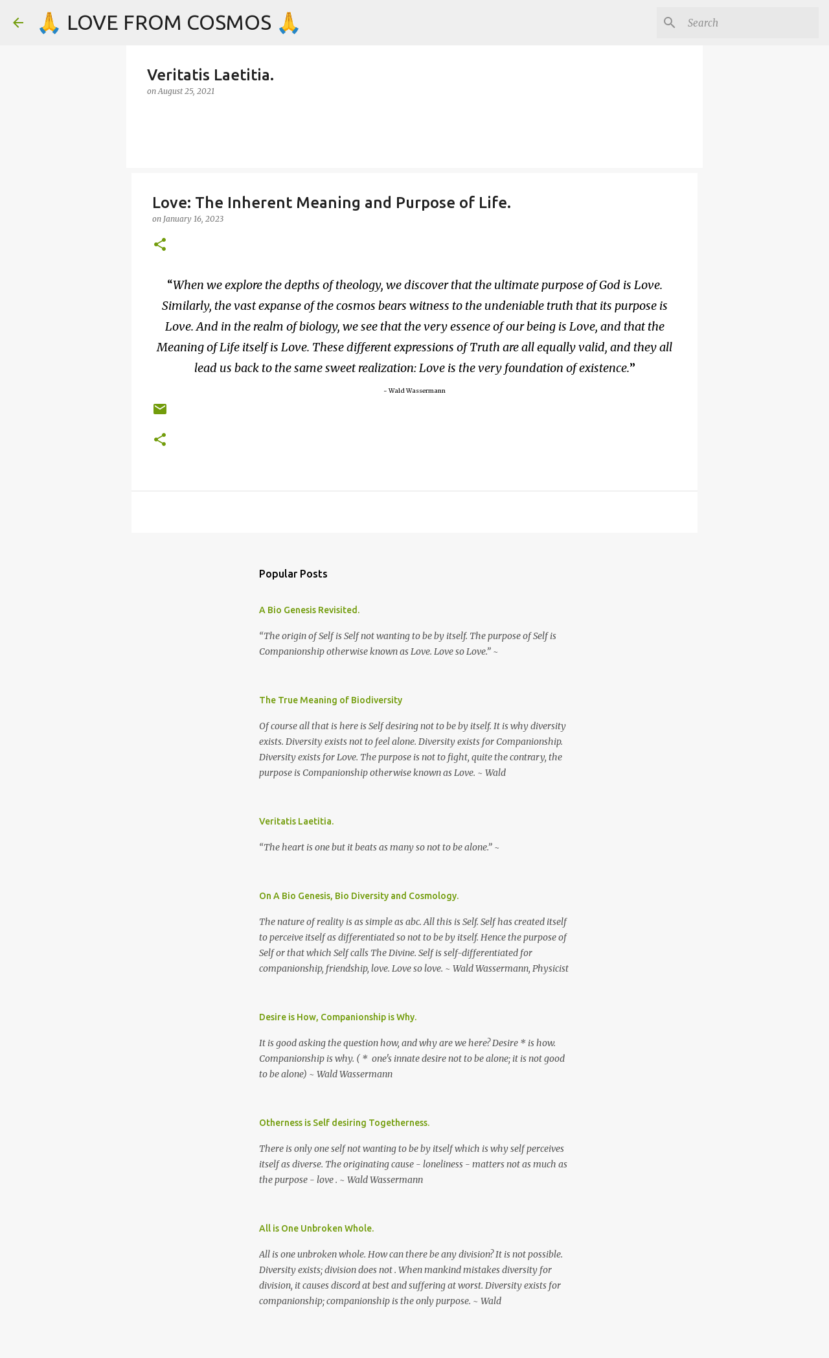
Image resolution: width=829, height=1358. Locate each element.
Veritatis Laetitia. (296, 821)
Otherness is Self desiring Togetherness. (344, 1123)
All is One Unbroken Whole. (316, 1228)
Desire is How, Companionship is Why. (337, 1017)
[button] (160, 245)
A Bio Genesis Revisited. (309, 610)
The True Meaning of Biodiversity (330, 700)
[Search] (751, 22)
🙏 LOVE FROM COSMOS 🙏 (169, 22)
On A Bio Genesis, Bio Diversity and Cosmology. (359, 896)
